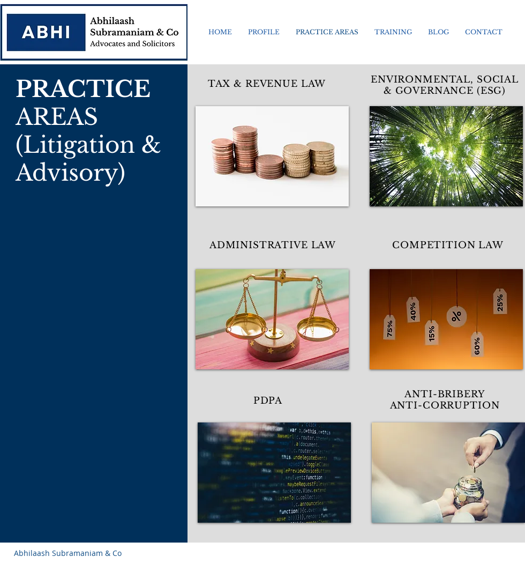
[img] (272, 156)
